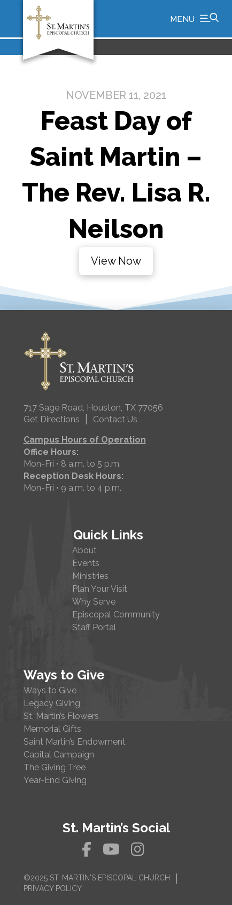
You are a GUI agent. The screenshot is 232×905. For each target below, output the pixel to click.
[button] (194, 19)
